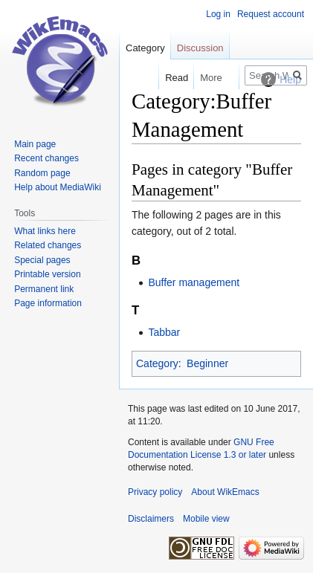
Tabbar (164, 332)
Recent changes (46, 158)
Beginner (207, 363)
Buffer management (193, 282)
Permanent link (44, 289)
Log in (218, 14)
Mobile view (206, 519)
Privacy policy (155, 492)
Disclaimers (151, 519)
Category (157, 363)
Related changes (47, 245)
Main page (35, 144)
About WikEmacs (225, 492)
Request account (270, 14)
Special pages (42, 260)
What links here (45, 231)
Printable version (47, 274)
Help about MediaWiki (57, 187)
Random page (42, 173)
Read (173, 77)
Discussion (200, 48)
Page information (48, 303)
